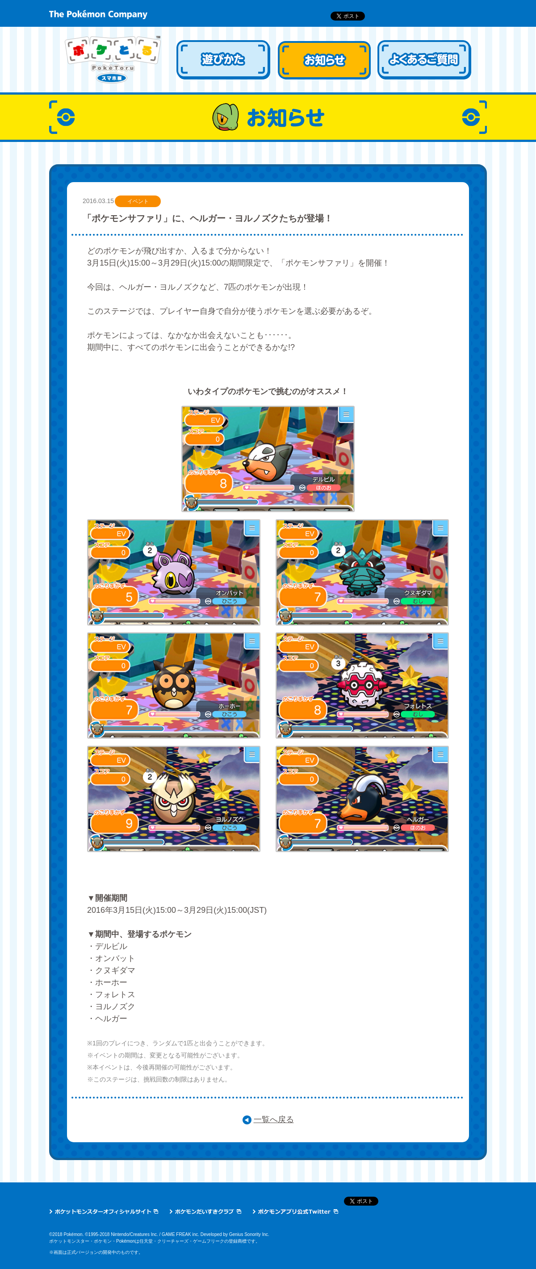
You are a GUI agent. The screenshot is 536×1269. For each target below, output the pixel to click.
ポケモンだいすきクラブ (205, 1211)
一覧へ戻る (274, 1119)
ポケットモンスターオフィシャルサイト (103, 1211)
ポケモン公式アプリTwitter (295, 1211)
